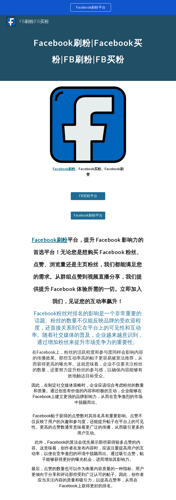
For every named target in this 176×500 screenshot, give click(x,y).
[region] (88, 7)
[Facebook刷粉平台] (88, 215)
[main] (88, 48)
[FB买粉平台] (88, 195)
